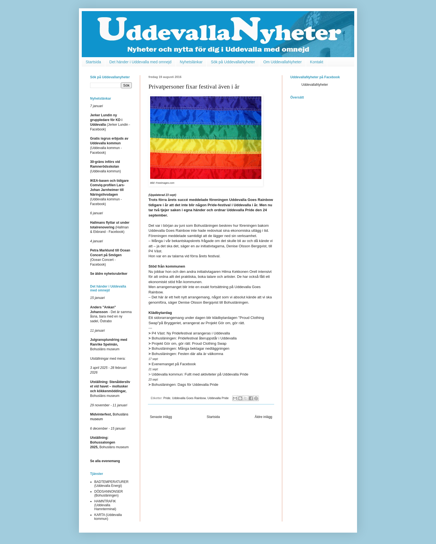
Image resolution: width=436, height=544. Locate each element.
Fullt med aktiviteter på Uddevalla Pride (198, 374)
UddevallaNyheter (314, 85)
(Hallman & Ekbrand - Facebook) (109, 227)
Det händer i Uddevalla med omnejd (140, 62)
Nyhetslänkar (191, 62)
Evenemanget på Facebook (172, 364)
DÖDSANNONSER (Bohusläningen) (108, 493)
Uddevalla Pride (218, 398)
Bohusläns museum (108, 344)
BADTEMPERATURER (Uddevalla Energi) (111, 484)
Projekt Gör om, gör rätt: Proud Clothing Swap (187, 343)
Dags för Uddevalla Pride (183, 384)
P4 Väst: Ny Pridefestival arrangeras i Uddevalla (189, 333)
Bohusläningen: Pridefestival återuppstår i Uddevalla (192, 338)
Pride (167, 398)
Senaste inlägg (161, 417)
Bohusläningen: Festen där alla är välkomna (185, 354)
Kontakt (316, 62)
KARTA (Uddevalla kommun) (108, 517)
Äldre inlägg (263, 417)
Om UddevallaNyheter (282, 62)
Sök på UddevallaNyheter (233, 62)
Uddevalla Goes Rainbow (189, 398)
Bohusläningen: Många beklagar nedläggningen (188, 348)
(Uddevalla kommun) (105, 166)
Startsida (93, 62)
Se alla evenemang (105, 461)
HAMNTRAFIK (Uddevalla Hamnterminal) (105, 505)
